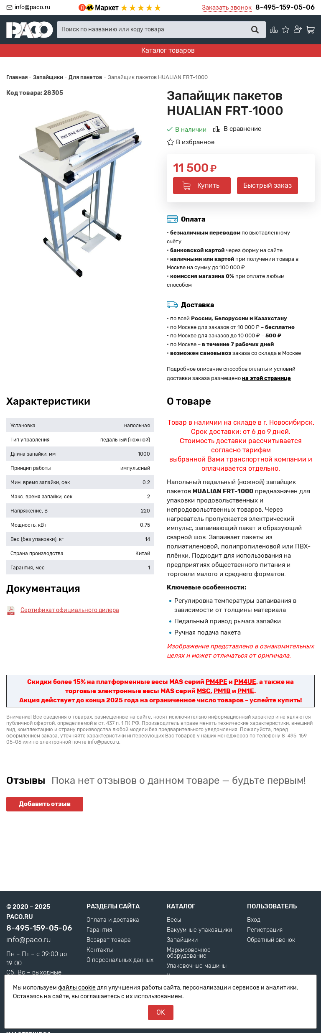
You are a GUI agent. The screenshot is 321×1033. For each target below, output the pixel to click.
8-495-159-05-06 (285, 7)
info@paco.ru (32, 7)
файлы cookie (77, 987)
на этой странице (266, 378)
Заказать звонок (227, 7)
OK (160, 1012)
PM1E (245, 691)
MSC (204, 691)
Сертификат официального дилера (69, 610)
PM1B (222, 691)
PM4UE (245, 682)
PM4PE (216, 682)
